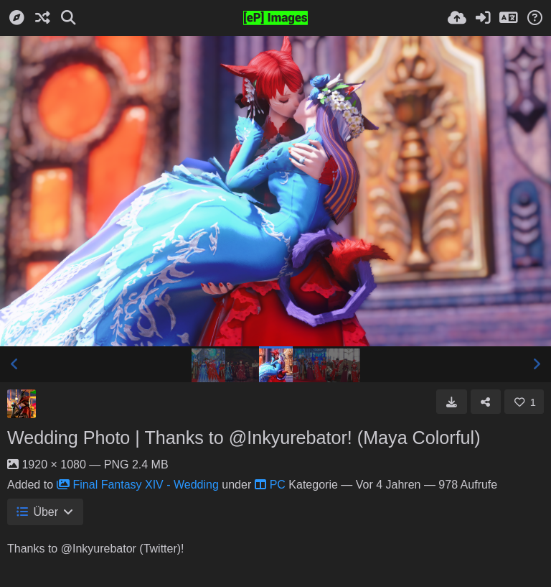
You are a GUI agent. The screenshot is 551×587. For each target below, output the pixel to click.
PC (270, 485)
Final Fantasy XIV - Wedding (138, 485)
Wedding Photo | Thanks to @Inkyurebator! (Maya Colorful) (244, 437)
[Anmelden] (483, 18)
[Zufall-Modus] (42, 18)
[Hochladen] (457, 18)
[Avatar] (21, 403)
